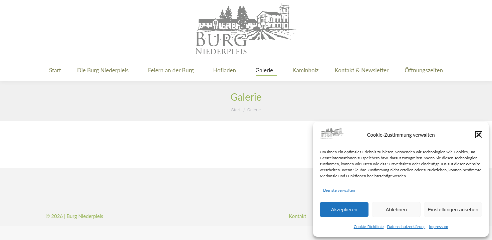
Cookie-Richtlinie (369, 226)
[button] (478, 134)
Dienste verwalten (339, 190)
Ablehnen (396, 209)
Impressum (438, 226)
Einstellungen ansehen (453, 209)
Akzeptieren (344, 209)
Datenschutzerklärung (406, 226)
